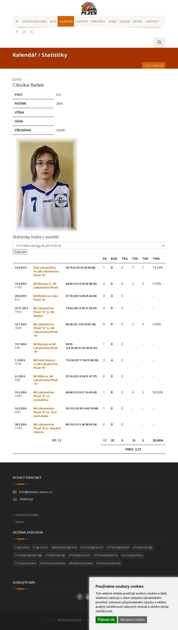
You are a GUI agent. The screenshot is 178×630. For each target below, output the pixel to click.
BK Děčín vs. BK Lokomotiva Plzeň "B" (45, 380)
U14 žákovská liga (55, 555)
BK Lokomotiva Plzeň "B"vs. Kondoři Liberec (47, 428)
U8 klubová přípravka (81, 563)
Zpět (17, 79)
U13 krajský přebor (79, 555)
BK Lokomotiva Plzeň (70, 619)
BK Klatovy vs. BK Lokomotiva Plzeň (45, 285)
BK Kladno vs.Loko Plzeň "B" (45, 298)
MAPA (19, 522)
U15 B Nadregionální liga (28, 555)
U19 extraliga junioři (92, 547)
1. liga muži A (22, 547)
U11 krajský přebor (25, 563)
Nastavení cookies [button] (132, 619)
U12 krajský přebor (132, 555)
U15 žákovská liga (142, 547)
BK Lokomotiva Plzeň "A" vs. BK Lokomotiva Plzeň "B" (45, 330)
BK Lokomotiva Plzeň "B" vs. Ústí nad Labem (45, 412)
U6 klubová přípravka (109, 563)
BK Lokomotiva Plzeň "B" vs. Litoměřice (43, 396)
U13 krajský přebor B (106, 555)
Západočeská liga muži (64, 547)
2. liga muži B (40, 547)
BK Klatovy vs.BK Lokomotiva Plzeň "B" (45, 348)
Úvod (148, 65)
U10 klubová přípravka (52, 563)
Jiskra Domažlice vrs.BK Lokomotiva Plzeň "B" (46, 271)
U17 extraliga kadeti (118, 547)
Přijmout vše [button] (106, 619)
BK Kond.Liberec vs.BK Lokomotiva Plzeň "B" (45, 364)
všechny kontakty (27, 515)
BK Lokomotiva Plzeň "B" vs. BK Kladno (43, 312)
